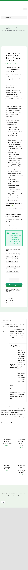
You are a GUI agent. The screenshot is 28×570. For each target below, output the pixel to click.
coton (10, 291)
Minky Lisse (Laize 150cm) (11, 268)
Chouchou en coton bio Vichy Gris (6, 467)
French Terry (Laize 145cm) (12, 258)
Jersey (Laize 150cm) (10, 263)
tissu (13, 291)
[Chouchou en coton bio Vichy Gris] (7, 455)
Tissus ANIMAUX (17, 289)
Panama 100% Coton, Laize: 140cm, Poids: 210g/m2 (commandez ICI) (15, 192)
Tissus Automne (8, 290)
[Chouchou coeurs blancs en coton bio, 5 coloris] (21, 455)
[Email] (9, 302)
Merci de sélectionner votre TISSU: (13, 249)
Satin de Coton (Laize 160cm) (12, 271)
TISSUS (12, 289)
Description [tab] (5, 320)
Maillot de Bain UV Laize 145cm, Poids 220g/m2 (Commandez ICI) (14, 198)
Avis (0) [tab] (4, 331)
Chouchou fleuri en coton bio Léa (6, 441)
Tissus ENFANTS (16, 290)
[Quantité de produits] (14, 280)
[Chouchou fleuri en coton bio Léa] (7, 429)
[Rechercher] (14, 17)
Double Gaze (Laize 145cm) (12, 256)
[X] (9, 300)
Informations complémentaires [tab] (5, 325)
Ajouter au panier (14, 285)
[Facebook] (9, 298)
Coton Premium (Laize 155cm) (12, 253)
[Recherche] (3, 17)
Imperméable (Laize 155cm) (12, 261)
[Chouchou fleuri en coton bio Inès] (21, 429)
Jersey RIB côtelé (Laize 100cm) (13, 266)
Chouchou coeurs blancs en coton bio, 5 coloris (21, 468)
